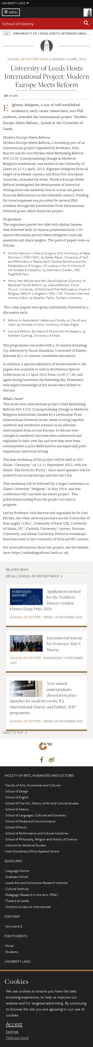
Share (13, 95)
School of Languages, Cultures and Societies (35, 815)
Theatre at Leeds (17, 900)
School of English (17, 797)
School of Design (16, 791)
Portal (9, 945)
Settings (12, 1031)
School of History (18, 24)
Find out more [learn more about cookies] (17, 1037)
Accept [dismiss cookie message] (14, 1024)
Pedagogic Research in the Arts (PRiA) (31, 894)
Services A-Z (13, 926)
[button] (86, 23)
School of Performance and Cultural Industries (36, 833)
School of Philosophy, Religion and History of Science (41, 839)
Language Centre (17, 870)
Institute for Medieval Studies (25, 845)
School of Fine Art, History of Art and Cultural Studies (42, 803)
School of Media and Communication (30, 821)
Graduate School (16, 876)
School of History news (27, 59)
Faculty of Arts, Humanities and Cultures (33, 785)
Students (11, 951)
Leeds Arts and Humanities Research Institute (36, 882)
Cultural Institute (17, 888)
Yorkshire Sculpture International (28, 906)
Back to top (13, 732)
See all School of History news (32, 576)
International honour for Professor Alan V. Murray (64, 644)
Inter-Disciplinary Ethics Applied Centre (32, 851)
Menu (13, 12)
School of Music (16, 827)
